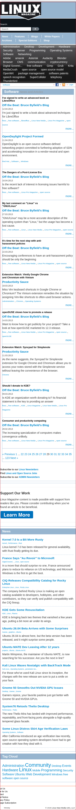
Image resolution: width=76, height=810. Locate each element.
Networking (24, 54)
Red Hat (5, 161)
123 (7, 457)
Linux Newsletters (28, 469)
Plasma (14, 613)
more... (69, 128)
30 (51, 454)
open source (29, 69)
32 (59, 454)
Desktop (29, 46)
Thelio (15, 710)
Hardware (64, 46)
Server (21, 50)
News (5, 36)
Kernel (4, 543)
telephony (56, 77)
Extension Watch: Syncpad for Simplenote (26, 347)
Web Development (38, 774)
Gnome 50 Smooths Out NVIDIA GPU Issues (32, 687)
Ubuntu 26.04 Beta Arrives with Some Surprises (35, 628)
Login (71, 85)
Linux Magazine (33, 406)
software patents (58, 73)
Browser (8, 61)
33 (62, 454)
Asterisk (33, 58)
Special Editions (28, 40)
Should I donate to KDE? (16, 385)
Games (4, 632)
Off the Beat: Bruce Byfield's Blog (25, 105)
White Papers (52, 36)
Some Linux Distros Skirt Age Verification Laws (35, 728)
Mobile (36, 770)
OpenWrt (8, 73)
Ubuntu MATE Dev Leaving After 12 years (30, 647)
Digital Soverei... (12, 65)
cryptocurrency (58, 61)
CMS (20, 61)
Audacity (48, 58)
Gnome (18, 691)
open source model (52, 69)
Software (8, 54)
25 (33, 454)
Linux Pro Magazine (56, 121)
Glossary (7, 808)
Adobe (7, 58)
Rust (20, 543)
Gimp (50, 65)
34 (66, 454)
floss (4, 121)
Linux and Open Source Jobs (21, 473)
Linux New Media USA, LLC (63, 808)
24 (29, 454)
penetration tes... (31, 669)
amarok (19, 58)
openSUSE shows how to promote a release (27, 312)
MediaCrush (10, 69)
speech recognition (14, 77)
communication (36, 61)
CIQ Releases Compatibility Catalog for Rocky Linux (34, 582)
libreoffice (25, 121)
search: (4, 24)
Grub (60, 65)
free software (34, 65)
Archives (7, 40)
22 (22, 454)
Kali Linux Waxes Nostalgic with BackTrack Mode (36, 665)
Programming (37, 50)
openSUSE (6, 336)
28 (44, 454)
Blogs (34, 36)
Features (20, 36)
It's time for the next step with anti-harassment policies (22, 242)
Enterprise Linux (8, 587)
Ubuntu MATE (20, 650)
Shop (46, 40)
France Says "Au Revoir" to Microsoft (28, 558)
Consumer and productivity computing (24, 420)
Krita (71, 65)
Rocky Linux (24, 587)
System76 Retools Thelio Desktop (25, 706)
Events (66, 765)
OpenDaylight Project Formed (22, 136)
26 (36, 454)
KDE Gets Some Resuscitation (23, 609)
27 (40, 454)
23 (25, 454)
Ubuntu (18, 632)
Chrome (19, 301)
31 (55, 454)
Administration (11, 46)
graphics (12, 632)
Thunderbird (10, 80)
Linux (23, 230)
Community (38, 765)
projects (5, 650)
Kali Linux (5, 669)
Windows (24, 161)
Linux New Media (38, 121)
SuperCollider (38, 77)
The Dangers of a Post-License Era (22, 172)
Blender (61, 58)
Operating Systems (61, 50)
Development (46, 46)
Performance (12, 543)
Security (8, 50)
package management (31, 73)
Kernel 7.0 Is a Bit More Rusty (22, 539)
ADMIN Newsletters (29, 477)
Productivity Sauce (15, 281)
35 (70, 454)
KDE (23, 406)
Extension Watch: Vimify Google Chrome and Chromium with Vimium (25, 276)
